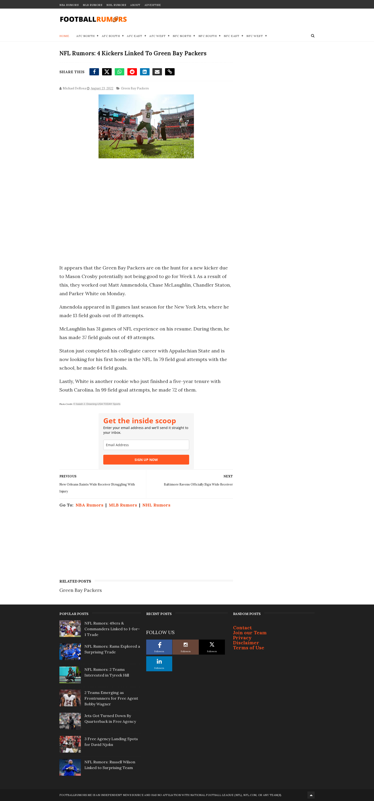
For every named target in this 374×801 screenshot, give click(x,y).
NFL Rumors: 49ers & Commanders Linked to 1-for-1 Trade (112, 629)
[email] (146, 445)
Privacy (242, 638)
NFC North (182, 36)
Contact (242, 627)
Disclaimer (246, 643)
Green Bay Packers (135, 88)
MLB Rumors (92, 5)
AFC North (85, 36)
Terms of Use (248, 648)
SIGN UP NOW (146, 459)
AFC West (157, 36)
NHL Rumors (116, 5)
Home (64, 36)
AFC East (134, 36)
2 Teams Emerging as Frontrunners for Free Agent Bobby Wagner (111, 698)
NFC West (254, 36)
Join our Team (250, 633)
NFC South (207, 36)
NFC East (231, 36)
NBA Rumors (68, 5)
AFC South (111, 36)
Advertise (153, 5)
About (135, 5)
